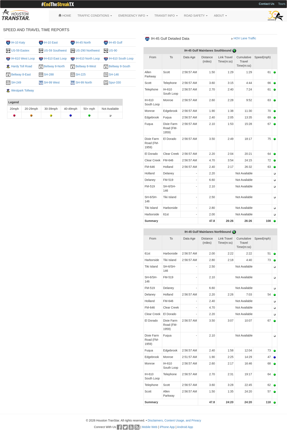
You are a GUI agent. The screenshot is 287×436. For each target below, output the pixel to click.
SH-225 (81, 74)
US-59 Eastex (20, 50)
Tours (281, 3)
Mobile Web (149, 427)
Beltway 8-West (86, 66)
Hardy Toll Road (21, 66)
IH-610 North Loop (88, 58)
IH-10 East (51, 42)
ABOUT (220, 15)
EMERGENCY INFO (133, 15)
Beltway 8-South (119, 66)
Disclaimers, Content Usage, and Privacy (174, 420)
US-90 (113, 50)
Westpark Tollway (22, 90)
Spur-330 (115, 82)
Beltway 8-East (21, 74)
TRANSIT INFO (166, 15)
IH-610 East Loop (55, 58)
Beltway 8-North (54, 66)
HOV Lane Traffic (245, 38)
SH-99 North (84, 82)
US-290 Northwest (88, 50)
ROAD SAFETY (196, 15)
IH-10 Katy (18, 42)
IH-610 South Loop (121, 58)
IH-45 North (83, 42)
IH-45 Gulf (115, 42)
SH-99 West (51, 82)
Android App (185, 427)
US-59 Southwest (55, 50)
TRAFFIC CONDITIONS (95, 15)
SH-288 (49, 74)
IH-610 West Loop (23, 58)
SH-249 (16, 82)
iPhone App (167, 427)
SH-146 (114, 74)
